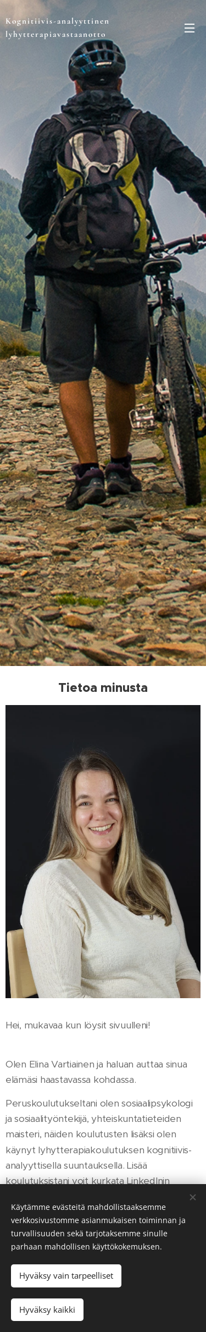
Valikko (189, 28)
